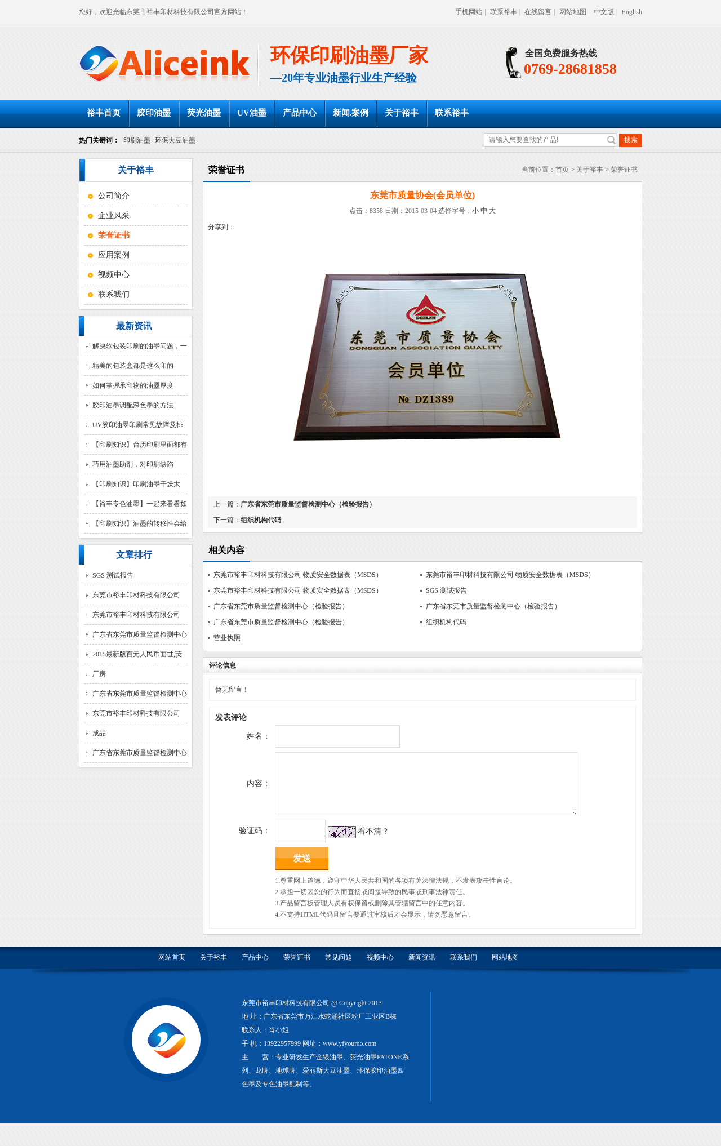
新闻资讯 (421, 968)
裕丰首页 (104, 112)
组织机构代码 (261, 520)
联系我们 (114, 294)
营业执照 (227, 638)
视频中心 (114, 274)
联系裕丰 (503, 12)
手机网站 (468, 12)
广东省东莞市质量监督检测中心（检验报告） (308, 504)
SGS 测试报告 (112, 575)
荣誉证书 (624, 170)
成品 (99, 733)
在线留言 (537, 12)
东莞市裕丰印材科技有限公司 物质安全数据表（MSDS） (297, 575)
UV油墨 (251, 112)
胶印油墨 (154, 112)
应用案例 (114, 255)
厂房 (99, 674)
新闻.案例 (351, 112)
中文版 (604, 12)
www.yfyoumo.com (349, 1055)
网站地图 (572, 12)
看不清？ (373, 842)
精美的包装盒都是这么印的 (132, 366)
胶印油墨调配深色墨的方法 (132, 405)
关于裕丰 (402, 112)
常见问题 (338, 968)
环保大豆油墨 (175, 140)
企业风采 (114, 215)
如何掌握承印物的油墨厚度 (132, 385)
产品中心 (300, 112)
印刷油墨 (136, 140)
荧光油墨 (204, 112)
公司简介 (114, 196)
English (631, 12)
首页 (562, 170)
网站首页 (171, 968)
